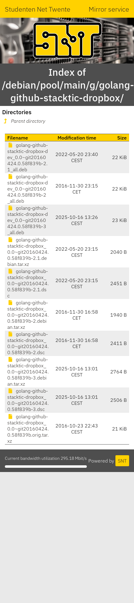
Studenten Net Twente (37, 9)
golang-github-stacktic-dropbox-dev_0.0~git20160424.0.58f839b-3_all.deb (27, 220)
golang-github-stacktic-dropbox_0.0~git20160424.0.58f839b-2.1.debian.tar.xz (28, 252)
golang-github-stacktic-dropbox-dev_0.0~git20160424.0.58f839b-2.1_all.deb (27, 157)
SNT (122, 461)
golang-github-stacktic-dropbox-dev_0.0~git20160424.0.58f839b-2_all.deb (27, 188)
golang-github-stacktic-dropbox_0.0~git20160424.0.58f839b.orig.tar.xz (28, 428)
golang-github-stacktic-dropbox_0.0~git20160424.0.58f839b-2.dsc (28, 343)
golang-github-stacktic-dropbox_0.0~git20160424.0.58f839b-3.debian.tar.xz (28, 371)
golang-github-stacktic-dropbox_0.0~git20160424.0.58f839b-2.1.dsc (28, 283)
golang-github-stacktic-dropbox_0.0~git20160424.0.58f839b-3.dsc (28, 400)
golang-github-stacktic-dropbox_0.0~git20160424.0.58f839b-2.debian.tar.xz (28, 315)
